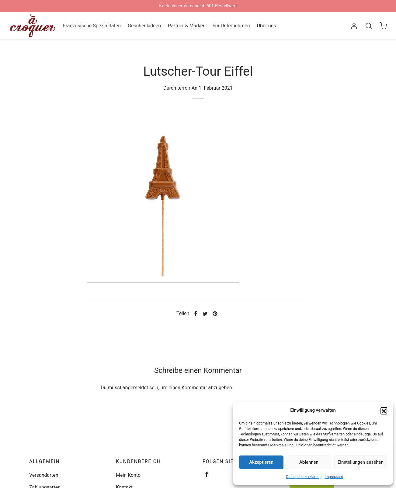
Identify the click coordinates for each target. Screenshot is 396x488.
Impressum (334, 477)
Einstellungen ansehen (361, 462)
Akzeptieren (261, 462)
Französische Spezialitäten (92, 26)
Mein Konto (128, 475)
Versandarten (43, 475)
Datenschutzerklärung (303, 477)
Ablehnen (308, 462)
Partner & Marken (187, 26)
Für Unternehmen (231, 26)
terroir (183, 88)
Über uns (266, 26)
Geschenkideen (144, 26)
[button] (384, 410)
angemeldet (135, 387)
